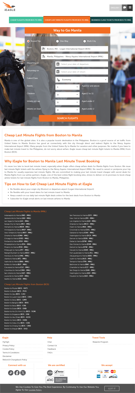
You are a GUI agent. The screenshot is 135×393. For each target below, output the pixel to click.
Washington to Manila (83, 235)
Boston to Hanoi (15, 320)
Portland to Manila (16, 241)
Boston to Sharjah (15, 329)
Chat (50, 342)
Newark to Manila (82, 250)
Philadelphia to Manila (17, 244)
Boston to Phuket (15, 288)
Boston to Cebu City (17, 323)
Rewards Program (100, 342)
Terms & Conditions (11, 352)
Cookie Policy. (35, 390)
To (28, 55)
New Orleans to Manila (18, 233)
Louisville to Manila (16, 276)
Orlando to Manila (82, 224)
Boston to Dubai (15, 308)
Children (31, 93)
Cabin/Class (32, 78)
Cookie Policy (8, 349)
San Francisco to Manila (83, 215)
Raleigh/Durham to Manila (19, 253)
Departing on (33, 63)
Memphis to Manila (16, 227)
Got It (112, 388)
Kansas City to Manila (17, 224)
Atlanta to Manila (15, 259)
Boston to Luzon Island (18, 297)
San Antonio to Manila (17, 273)
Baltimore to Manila (82, 264)
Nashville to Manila (16, 261)
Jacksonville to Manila (17, 218)
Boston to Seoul (15, 300)
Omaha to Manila (16, 235)
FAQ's (50, 352)
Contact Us (52, 345)
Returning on (33, 70)
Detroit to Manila (81, 247)
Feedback (52, 349)
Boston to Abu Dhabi (17, 317)
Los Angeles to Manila (83, 221)
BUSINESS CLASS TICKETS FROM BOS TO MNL (111, 20)
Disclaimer (7, 356)
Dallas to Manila (81, 241)
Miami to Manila (81, 227)
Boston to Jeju (14, 294)
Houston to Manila (81, 276)
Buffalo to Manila (15, 264)
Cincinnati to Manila (82, 230)
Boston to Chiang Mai (17, 326)
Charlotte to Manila (82, 267)
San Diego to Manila (82, 270)
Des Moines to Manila (83, 244)
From (29, 47)
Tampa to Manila (81, 261)
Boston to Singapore (16, 314)
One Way (62, 41)
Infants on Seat (34, 108)
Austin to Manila (81, 259)
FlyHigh (6, 342)
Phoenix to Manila (16, 247)
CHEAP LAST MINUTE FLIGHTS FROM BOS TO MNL (67, 20)
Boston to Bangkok (16, 303)
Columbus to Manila (17, 270)
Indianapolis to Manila (17, 215)
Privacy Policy (8, 345)
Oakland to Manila (82, 233)
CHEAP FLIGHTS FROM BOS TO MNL (26, 20)
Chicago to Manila (16, 238)
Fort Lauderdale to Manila (84, 253)
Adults (30, 85)
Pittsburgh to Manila (16, 250)
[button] (115, 7)
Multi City (89, 41)
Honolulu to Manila (16, 256)
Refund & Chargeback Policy (15, 359)
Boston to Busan (15, 291)
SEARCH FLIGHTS (67, 118)
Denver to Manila (81, 238)
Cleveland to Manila (16, 267)
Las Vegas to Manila (16, 221)
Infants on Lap (33, 101)
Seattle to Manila (15, 279)
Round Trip (34, 41)
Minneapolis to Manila (17, 230)
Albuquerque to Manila (83, 256)
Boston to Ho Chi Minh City (20, 311)
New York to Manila (82, 218)
